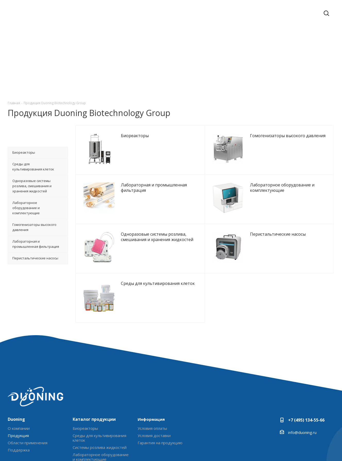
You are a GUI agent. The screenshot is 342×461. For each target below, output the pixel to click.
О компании (19, 428)
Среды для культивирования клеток (99, 438)
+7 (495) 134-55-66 (306, 420)
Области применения (27, 442)
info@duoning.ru (302, 432)
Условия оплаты (152, 428)
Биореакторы (85, 428)
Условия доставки (154, 435)
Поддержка (19, 449)
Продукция (18, 435)
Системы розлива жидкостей (100, 447)
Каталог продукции (94, 419)
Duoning (16, 419)
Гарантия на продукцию (160, 442)
